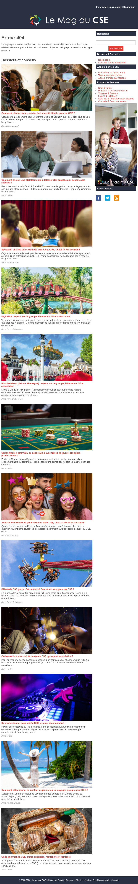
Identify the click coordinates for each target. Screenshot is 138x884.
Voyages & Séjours (108, 93)
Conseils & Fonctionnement (112, 101)
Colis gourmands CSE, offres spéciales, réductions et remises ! (36, 856)
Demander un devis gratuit (111, 72)
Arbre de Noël (12, 126)
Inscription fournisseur (108, 7)
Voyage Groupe (13, 803)
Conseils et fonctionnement (112, 62)
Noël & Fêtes (104, 88)
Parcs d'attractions (15, 329)
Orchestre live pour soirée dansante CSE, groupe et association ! (37, 656)
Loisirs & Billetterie (107, 96)
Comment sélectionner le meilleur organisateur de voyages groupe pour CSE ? (44, 790)
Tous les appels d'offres (110, 75)
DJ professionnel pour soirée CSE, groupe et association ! (33, 723)
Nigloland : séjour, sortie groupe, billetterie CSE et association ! (36, 316)
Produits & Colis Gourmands (112, 90)
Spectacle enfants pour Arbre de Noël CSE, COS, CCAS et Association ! (40, 249)
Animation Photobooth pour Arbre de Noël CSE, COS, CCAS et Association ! (43, 522)
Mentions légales (83, 880)
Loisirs (9, 195)
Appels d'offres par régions (112, 78)
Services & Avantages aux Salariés (116, 98)
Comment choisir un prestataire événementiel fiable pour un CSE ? (38, 113)
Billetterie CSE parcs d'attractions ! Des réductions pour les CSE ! (37, 589)
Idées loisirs (104, 59)
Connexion (129, 7)
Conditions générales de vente (106, 880)
